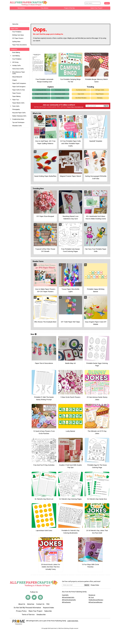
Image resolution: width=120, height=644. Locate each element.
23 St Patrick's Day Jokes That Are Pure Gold (97, 532)
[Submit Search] (107, 3)
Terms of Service (28, 615)
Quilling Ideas (16, 41)
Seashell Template (95, 141)
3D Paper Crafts (99, 90)
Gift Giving (15, 62)
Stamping (99, 98)
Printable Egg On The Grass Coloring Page (97, 466)
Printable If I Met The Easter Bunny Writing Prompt (44, 398)
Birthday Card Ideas (18, 35)
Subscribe (15, 24)
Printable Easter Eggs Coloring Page (97, 364)
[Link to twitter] (34, 597)
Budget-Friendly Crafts (41, 94)
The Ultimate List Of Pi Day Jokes (97, 432)
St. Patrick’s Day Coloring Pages (70, 499)
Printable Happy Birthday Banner (95, 290)
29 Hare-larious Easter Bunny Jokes (97, 398)
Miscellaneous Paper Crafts (18, 72)
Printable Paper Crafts (41, 98)
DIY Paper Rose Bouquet (45, 216)
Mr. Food (91, 597)
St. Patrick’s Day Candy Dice (97, 499)
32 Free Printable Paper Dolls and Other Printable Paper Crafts (70, 143)
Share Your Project (35, 611)
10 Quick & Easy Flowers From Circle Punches (44, 432)
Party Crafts (15, 106)
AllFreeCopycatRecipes (95, 602)
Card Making (16, 56)
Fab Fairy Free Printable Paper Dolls (95, 250)
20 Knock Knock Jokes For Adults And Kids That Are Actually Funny (50, 567)
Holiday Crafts (16, 65)
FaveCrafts (65, 595)
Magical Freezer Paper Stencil (70, 176)
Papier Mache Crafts (18, 103)
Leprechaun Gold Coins (44, 530)
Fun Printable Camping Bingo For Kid (70, 80)
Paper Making (16, 96)
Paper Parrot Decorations (44, 363)
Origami (14, 80)
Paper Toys (15, 99)
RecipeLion (92, 595)
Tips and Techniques (18, 122)
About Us (21, 604)
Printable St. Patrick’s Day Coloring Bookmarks (70, 532)
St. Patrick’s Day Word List (44, 499)
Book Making (16, 52)
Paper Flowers (16, 93)
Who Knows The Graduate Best (45, 322)
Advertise (30, 604)
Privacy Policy (70, 107)
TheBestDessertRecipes (96, 600)
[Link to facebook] (28, 597)
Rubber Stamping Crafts (19, 116)
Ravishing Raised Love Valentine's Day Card (70, 217)
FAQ (47, 604)
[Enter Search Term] (92, 3)
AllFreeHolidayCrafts (68, 597)
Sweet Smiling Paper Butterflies (45, 176)
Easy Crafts (81, 94)
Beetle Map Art (70, 363)
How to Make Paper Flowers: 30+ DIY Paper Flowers (45, 290)
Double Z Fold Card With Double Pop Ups (70, 466)
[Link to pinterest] (40, 597)
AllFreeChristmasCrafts (69, 600)
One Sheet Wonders (81, 98)
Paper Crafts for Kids (18, 90)
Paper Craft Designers (18, 86)
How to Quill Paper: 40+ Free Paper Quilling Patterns (45, 142)
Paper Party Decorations (19, 45)
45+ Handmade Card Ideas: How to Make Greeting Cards (95, 217)
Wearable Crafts (17, 125)
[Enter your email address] (73, 585)
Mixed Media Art (17, 77)
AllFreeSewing (66, 602)
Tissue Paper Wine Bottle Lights (70, 290)
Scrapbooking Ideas (18, 119)
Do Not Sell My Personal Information (27, 608)
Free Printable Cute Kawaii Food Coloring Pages (70, 250)
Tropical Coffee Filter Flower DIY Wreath (45, 250)
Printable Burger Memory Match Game (96, 80)
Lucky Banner (70, 431)
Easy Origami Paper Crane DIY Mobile (95, 323)
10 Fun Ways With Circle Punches (90, 566)
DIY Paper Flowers (17, 38)
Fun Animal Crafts (81, 90)
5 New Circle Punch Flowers (70, 397)
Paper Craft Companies (19, 83)
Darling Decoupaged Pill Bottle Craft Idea (95, 177)
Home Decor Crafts (18, 69)
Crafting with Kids (41, 90)
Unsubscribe (41, 615)
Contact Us (40, 604)
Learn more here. (72, 621)
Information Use (78, 107)
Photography (16, 109)
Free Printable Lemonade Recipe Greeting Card (44, 80)
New (34, 334)
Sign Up (106, 105)
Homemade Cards (60, 90)
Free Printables (16, 32)
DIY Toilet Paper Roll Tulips (70, 322)
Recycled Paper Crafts (19, 112)
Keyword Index (48, 608)
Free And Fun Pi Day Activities (43, 465)
